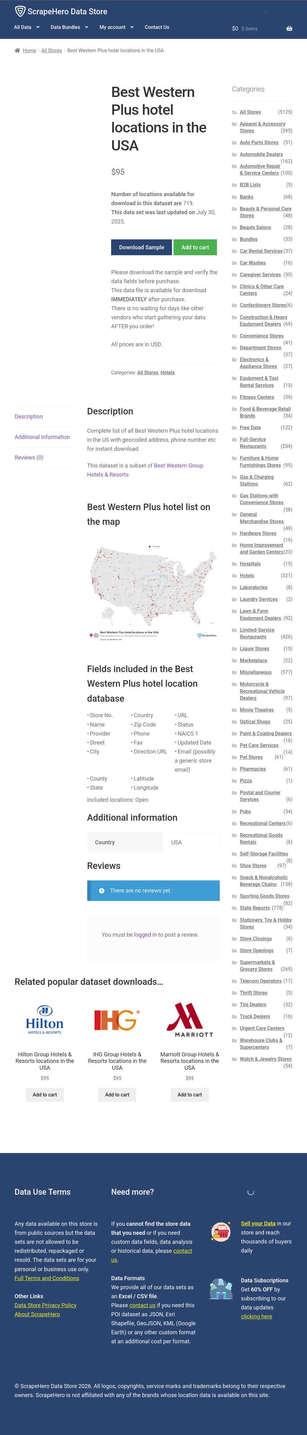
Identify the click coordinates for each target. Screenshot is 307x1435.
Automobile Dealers (261, 154)
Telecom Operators (261, 981)
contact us (142, 1305)
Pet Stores (251, 757)
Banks (247, 197)
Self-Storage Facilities (264, 854)
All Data (22, 27)
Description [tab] (29, 416)
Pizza (246, 781)
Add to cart (195, 247)
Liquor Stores (254, 649)
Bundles (249, 239)
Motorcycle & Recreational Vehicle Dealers (262, 691)
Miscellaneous (256, 672)
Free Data (250, 428)
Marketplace (253, 660)
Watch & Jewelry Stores (266, 1059)
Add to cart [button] (45, 1095)
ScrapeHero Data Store (67, 11)
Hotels (167, 373)
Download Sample (141, 247)
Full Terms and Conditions (47, 1278)
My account (112, 27)
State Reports (255, 908)
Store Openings (256, 950)
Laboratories (254, 587)
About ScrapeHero (37, 1314)
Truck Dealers (255, 1016)
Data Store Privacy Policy (45, 1305)
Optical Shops (255, 722)
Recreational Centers (263, 823)
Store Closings (256, 939)
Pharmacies (253, 769)
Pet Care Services (259, 745)
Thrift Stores (254, 993)
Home (29, 50)
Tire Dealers (253, 1005)
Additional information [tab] (42, 437)
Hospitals (250, 564)
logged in (145, 934)
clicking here (256, 1316)
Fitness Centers (257, 397)
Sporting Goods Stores (265, 896)
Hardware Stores (258, 533)
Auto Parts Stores (259, 142)
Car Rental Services (261, 251)
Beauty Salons (255, 227)
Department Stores (260, 348)
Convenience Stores (262, 336)
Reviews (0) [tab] (29, 457)
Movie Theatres (257, 710)
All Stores (51, 50)
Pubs (245, 811)
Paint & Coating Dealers (266, 733)
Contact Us (157, 27)
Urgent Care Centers (262, 1028)
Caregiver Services (260, 275)
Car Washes (253, 263)
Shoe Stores (253, 866)
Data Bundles (65, 27)
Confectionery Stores (263, 305)
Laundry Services (259, 599)
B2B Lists (250, 185)
